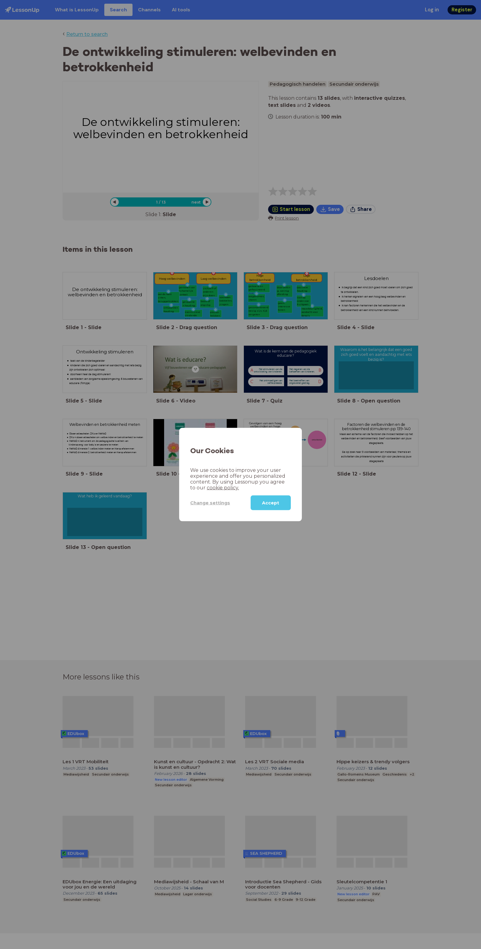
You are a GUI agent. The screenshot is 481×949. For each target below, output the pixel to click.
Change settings (210, 502)
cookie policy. (223, 488)
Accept (270, 503)
